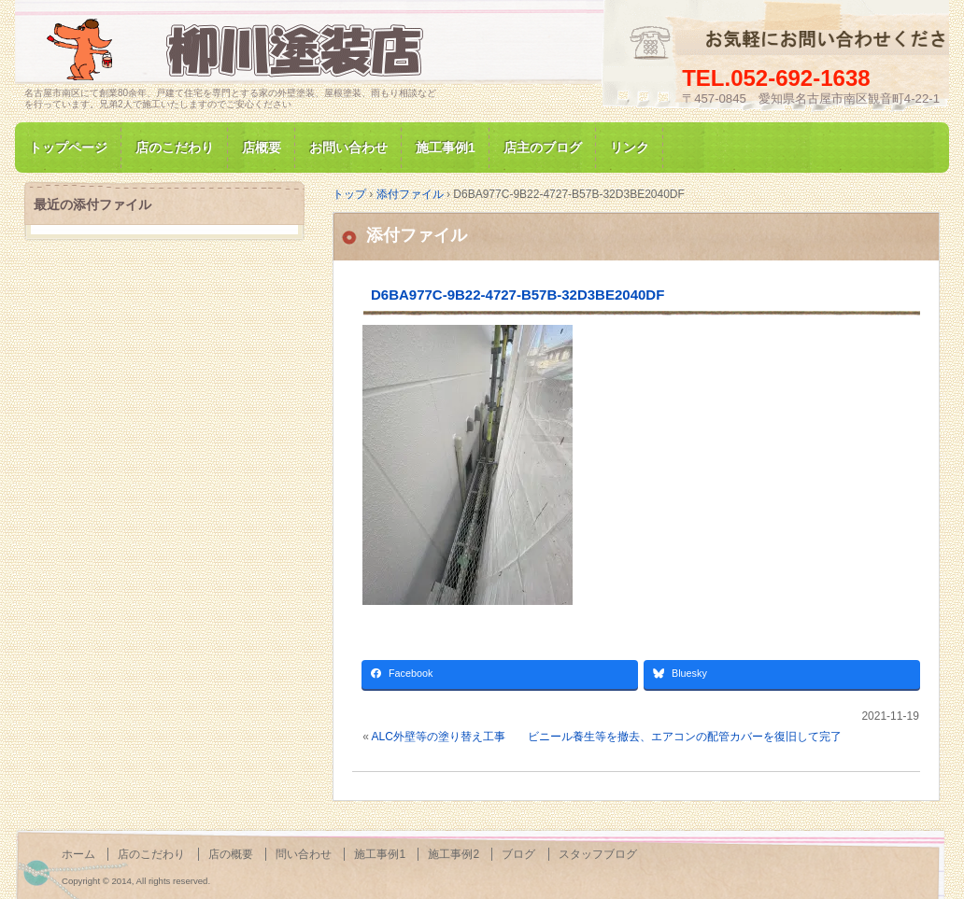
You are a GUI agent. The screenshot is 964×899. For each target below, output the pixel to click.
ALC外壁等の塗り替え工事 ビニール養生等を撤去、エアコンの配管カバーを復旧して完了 (607, 736)
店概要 (261, 147)
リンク (629, 147)
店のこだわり (174, 147)
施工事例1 (445, 147)
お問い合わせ (348, 147)
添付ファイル (416, 235)
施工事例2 (453, 854)
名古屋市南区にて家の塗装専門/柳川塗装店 (239, 50)
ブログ (518, 854)
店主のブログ (542, 147)
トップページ (68, 147)
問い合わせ (304, 854)
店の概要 (230, 854)
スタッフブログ (598, 854)
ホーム (78, 854)
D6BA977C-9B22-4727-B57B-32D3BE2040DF (517, 294)
